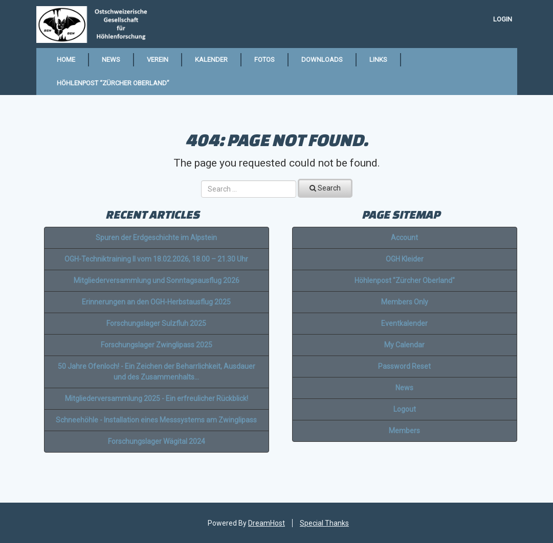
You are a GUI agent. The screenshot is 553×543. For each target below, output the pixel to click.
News (111, 59)
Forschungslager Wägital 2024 (156, 441)
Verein (157, 59)
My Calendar (404, 345)
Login (502, 19)
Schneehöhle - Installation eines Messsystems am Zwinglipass (156, 420)
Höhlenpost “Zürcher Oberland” (113, 83)
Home (66, 59)
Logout (404, 409)
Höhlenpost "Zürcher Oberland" (405, 280)
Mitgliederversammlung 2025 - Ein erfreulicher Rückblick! (156, 398)
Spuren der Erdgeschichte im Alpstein (156, 237)
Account (404, 237)
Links (378, 59)
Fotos (264, 59)
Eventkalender (404, 323)
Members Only (404, 302)
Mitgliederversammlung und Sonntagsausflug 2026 (156, 280)
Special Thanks (324, 523)
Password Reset (404, 366)
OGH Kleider (405, 259)
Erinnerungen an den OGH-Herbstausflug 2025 (156, 302)
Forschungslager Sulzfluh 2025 (156, 323)
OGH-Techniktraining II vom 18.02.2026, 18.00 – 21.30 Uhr (156, 259)
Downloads (322, 59)
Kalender (211, 59)
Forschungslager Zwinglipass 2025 (156, 345)
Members (404, 431)
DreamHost (266, 523)
